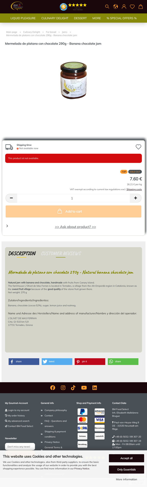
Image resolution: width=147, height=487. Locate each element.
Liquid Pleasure (23, 22)
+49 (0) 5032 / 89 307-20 (128, 436)
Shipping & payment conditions (55, 434)
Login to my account (18, 410)
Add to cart (69, 211)
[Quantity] (73, 198)
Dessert (80, 22)
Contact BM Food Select (20, 426)
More (96, 22)
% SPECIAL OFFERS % (122, 22)
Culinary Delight (54, 22)
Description (21, 253)
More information (126, 479)
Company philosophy (56, 410)
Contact (49, 415)
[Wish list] (132, 6)
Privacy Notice (81, 468)
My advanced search (18, 420)
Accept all (126, 458)
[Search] (107, 6)
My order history (16, 415)
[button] (115, 6)
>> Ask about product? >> (75, 227)
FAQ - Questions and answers (56, 423)
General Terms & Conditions (53, 450)
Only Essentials (126, 469)
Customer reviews (61, 253)
